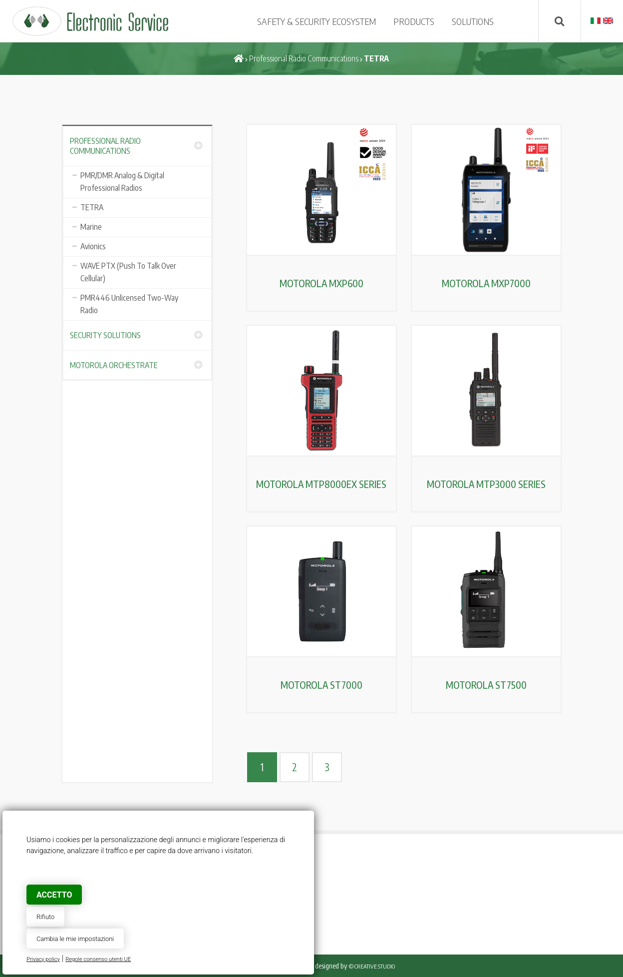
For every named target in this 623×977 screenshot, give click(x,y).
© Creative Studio (372, 966)
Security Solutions (105, 335)
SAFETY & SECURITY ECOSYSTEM (316, 21)
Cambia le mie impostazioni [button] (75, 939)
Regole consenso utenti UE (98, 959)
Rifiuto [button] (45, 917)
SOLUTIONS (473, 21)
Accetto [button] (54, 895)
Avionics (93, 246)
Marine (91, 227)
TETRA (91, 207)
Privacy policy (43, 959)
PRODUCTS (413, 21)
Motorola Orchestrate (114, 365)
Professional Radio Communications (303, 58)
